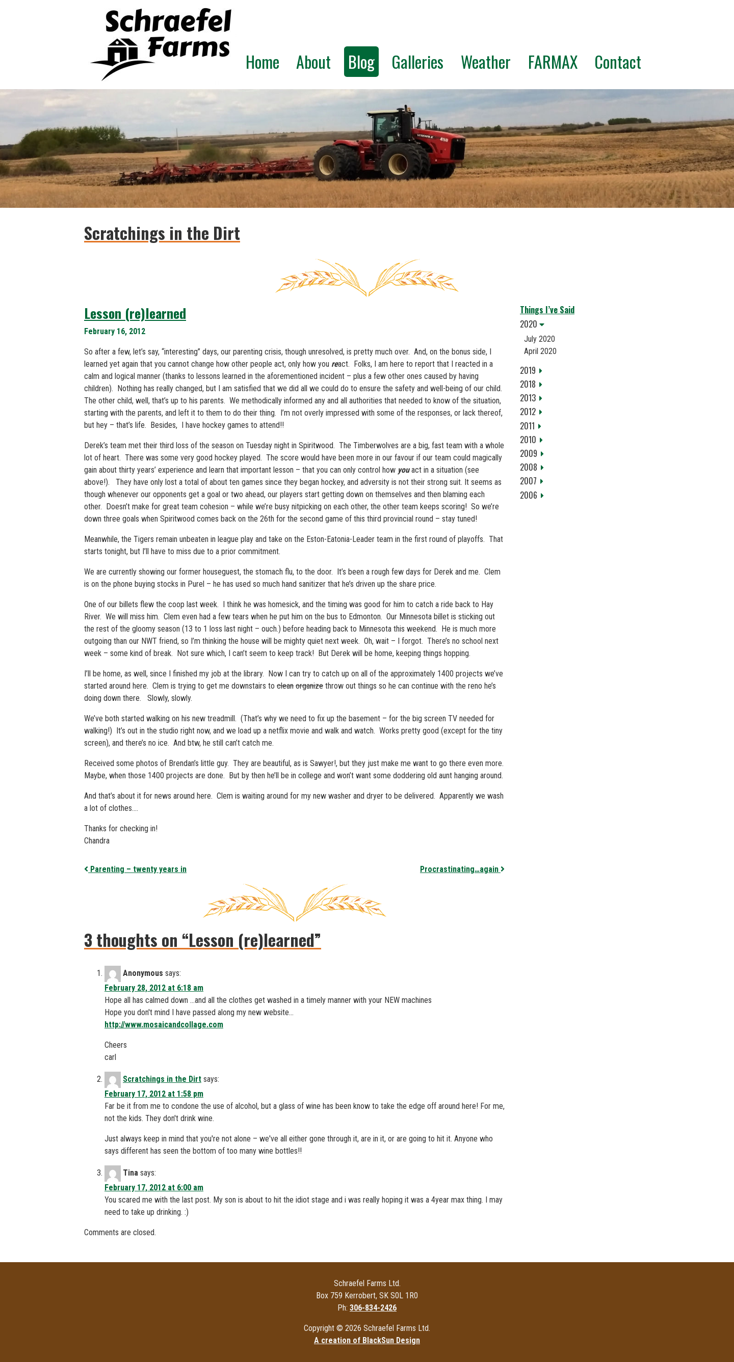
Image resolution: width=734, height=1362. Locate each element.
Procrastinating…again (462, 869)
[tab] (585, 324)
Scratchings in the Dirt (162, 1079)
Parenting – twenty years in (135, 869)
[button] (585, 324)
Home (262, 61)
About (313, 61)
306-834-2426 (373, 1308)
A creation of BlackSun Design (367, 1340)
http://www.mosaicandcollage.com (163, 1024)
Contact (617, 61)
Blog (361, 61)
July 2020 (539, 339)
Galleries (417, 61)
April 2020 (540, 351)
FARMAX (553, 61)
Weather (486, 61)
